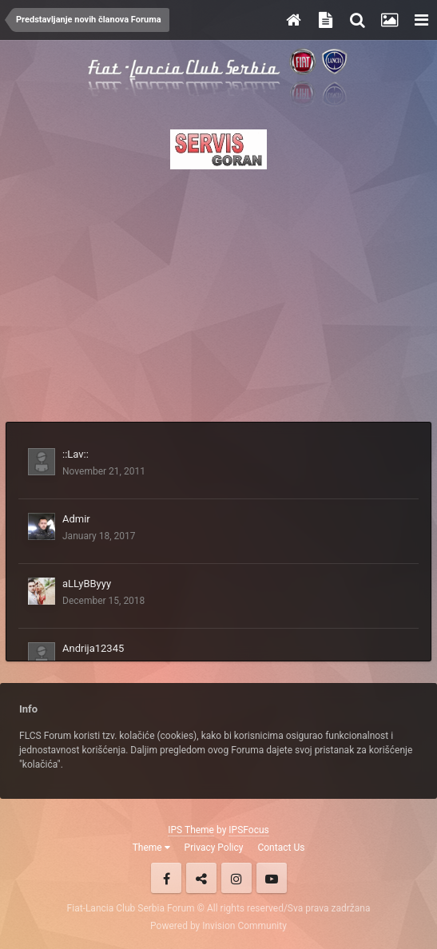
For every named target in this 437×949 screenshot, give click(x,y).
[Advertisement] (218, 291)
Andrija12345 (93, 648)
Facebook (166, 878)
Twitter (201, 878)
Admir (76, 519)
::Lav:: (75, 454)
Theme (151, 847)
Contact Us (280, 847)
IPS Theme (191, 830)
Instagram (236, 878)
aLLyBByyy (86, 584)
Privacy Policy (214, 847)
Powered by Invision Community (218, 925)
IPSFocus (248, 830)
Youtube (271, 878)
